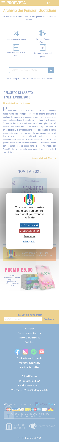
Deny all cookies (29, 231)
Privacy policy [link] (29, 241)
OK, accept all (29, 225)
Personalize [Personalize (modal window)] (29, 236)
